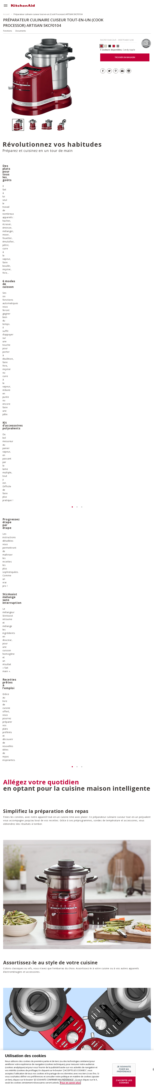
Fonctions (7, 30)
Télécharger (95, 1011)
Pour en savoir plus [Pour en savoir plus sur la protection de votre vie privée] (70, 1084)
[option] (19, 125)
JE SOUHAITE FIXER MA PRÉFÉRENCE (124, 1071)
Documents (20, 30)
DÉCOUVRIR (21, 834)
